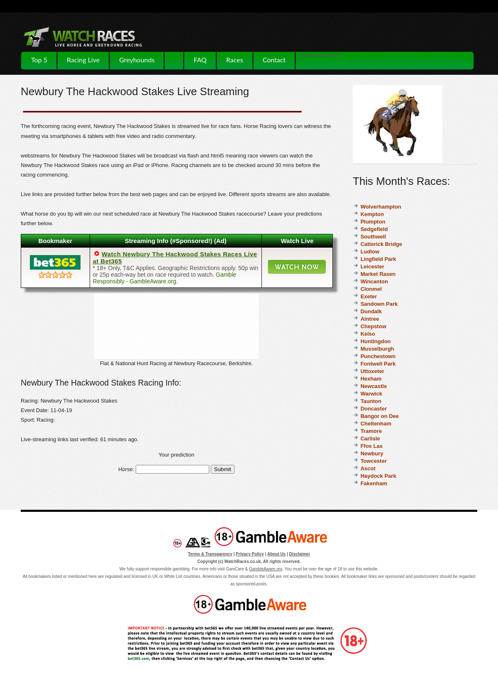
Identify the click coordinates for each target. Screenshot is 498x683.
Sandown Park (379, 304)
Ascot (368, 468)
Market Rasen (378, 274)
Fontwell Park (378, 364)
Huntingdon (376, 341)
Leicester (372, 266)
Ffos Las (372, 446)
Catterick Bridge (381, 244)
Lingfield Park (378, 259)
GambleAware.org (265, 569)
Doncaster (374, 408)
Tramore (371, 431)
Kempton (372, 214)
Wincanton (374, 281)
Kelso (368, 334)
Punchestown (378, 356)
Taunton (371, 401)
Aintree (370, 319)
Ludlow (370, 251)
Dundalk (371, 311)
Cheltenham (376, 423)
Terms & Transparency (210, 554)
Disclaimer (299, 554)
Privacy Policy (250, 554)
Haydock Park (378, 476)
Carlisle (370, 438)
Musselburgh (377, 349)
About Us (276, 554)
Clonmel (371, 289)
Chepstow (373, 326)
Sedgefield (374, 229)
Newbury (372, 453)
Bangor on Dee (380, 416)
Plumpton (373, 222)
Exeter (369, 296)
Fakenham (374, 483)
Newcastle (374, 386)
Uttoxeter (372, 371)
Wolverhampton (381, 207)
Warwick (371, 394)
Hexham (371, 379)
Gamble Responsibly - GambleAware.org (165, 278)
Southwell (373, 236)
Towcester (374, 461)
